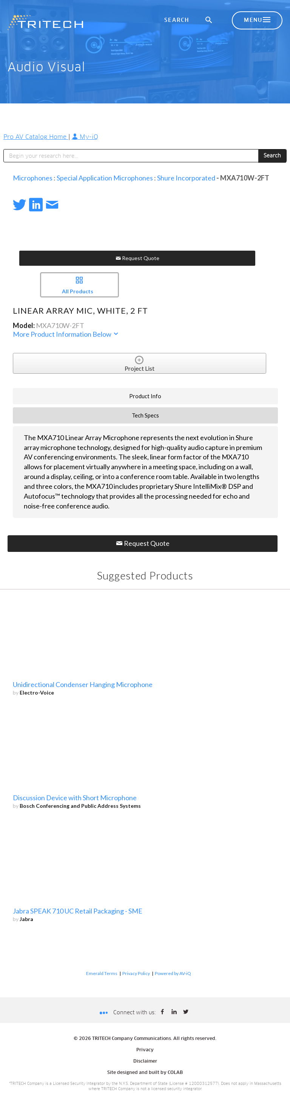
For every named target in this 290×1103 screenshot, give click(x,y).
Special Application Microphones (105, 178)
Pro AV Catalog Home (35, 137)
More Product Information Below (66, 334)
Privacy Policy (136, 973)
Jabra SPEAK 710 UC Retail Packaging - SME (77, 911)
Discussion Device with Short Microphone (75, 797)
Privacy (145, 1050)
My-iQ (85, 137)
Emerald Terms (101, 973)
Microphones (32, 178)
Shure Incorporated (186, 178)
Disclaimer (145, 1061)
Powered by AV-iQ (173, 973)
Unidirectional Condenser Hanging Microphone (83, 684)
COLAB (175, 1073)
